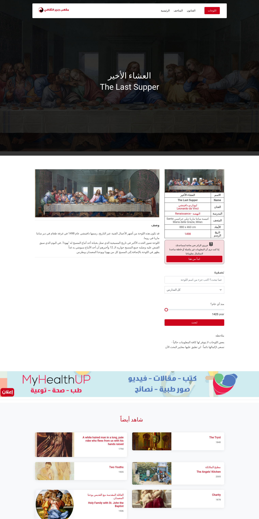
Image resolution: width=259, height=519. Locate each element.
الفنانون (191, 10)
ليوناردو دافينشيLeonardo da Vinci (188, 207)
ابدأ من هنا (194, 259)
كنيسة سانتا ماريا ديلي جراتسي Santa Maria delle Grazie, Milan (188, 220)
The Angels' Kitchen (209, 471)
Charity (216, 494)
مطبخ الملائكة (213, 467)
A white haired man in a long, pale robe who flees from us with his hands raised (103, 441)
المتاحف (178, 10)
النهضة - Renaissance (187, 213)
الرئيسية (165, 10)
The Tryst (215, 437)
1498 (188, 234)
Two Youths (116, 467)
